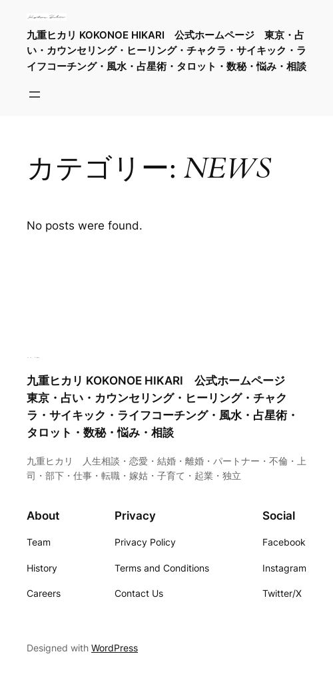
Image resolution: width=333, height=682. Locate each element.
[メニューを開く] (35, 94)
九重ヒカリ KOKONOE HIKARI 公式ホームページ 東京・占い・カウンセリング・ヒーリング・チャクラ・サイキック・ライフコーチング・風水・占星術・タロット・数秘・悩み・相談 (166, 50)
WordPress (114, 647)
